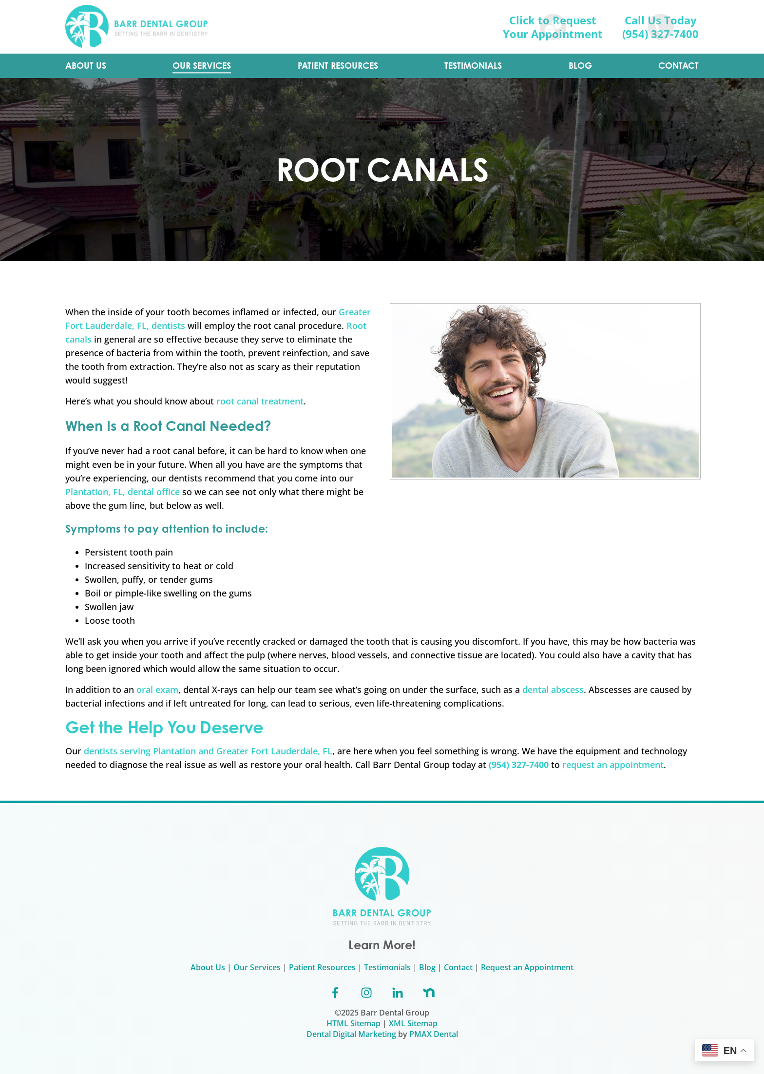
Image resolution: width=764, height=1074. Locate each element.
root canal (174, 451)
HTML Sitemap (353, 1023)
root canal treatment (260, 401)
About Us (208, 967)
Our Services (257, 967)
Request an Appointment (527, 967)
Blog (427, 967)
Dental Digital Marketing (351, 1034)
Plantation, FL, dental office (122, 492)
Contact (458, 967)
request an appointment (613, 764)
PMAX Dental (433, 1034)
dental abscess (553, 689)
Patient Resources (322, 967)
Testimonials (387, 967)
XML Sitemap (413, 1023)
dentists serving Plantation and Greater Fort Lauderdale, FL (208, 751)
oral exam (157, 689)
